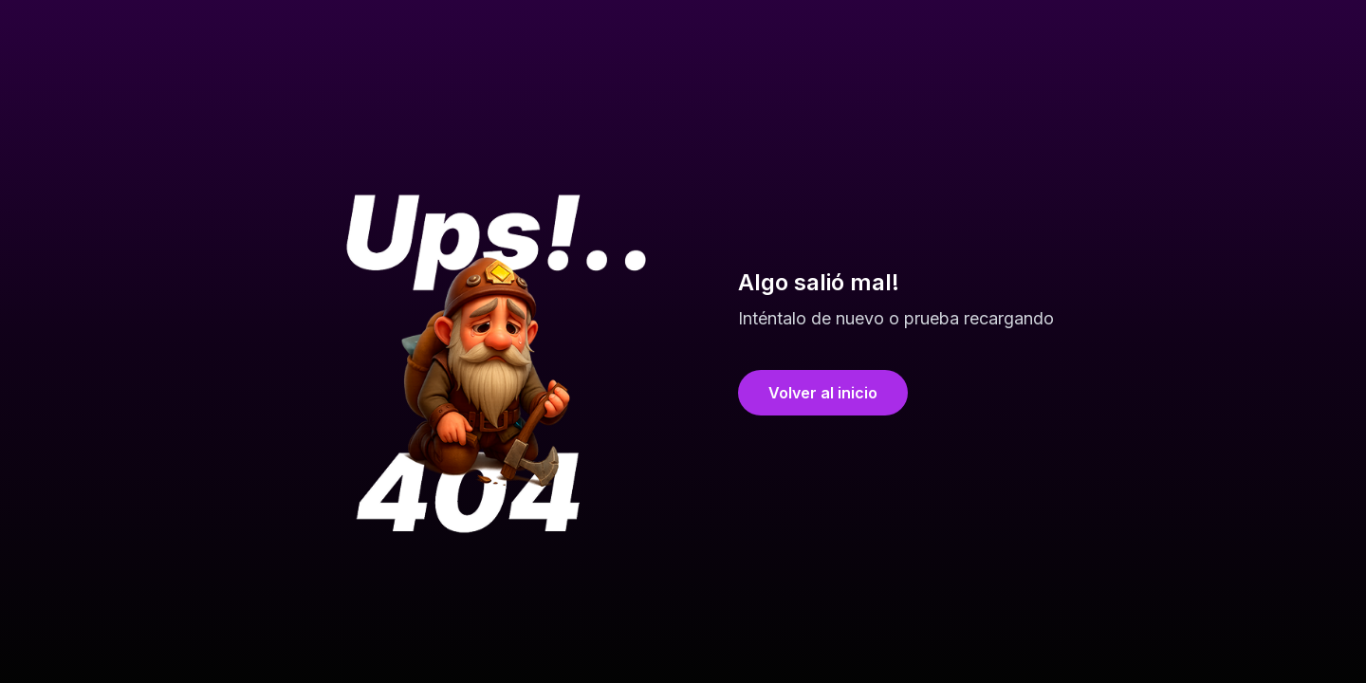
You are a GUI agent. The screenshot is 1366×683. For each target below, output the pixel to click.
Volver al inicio (822, 392)
